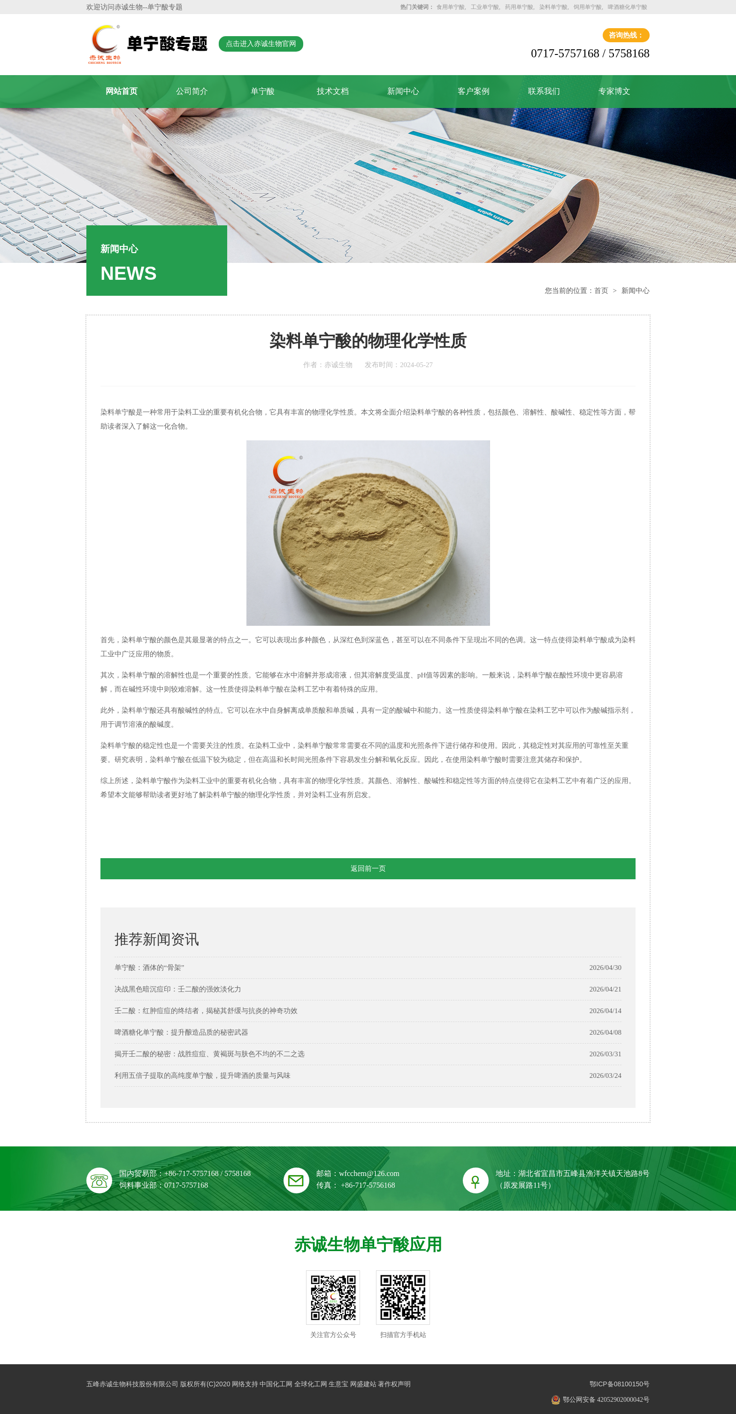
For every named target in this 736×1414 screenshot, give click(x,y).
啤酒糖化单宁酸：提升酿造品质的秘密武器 (181, 1032)
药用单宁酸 (519, 7)
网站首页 (122, 91)
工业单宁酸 (485, 7)
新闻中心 (403, 91)
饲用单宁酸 (588, 7)
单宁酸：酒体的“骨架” (149, 967)
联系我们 (544, 91)
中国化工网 (276, 1384)
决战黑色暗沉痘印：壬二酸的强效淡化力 (178, 989)
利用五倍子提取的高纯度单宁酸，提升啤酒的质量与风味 (203, 1075)
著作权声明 (394, 1384)
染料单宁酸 (553, 7)
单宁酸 (263, 91)
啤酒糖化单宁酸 (627, 7)
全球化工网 (310, 1384)
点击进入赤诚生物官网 (261, 43)
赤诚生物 (129, 7)
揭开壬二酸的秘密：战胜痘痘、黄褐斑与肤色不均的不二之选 (210, 1054)
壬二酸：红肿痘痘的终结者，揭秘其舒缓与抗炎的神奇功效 (206, 1010)
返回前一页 (368, 868)
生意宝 (338, 1384)
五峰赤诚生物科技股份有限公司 (132, 1384)
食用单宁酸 (451, 7)
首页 (601, 290)
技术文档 (333, 91)
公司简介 (192, 91)
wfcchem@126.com (369, 1173)
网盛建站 (363, 1384)
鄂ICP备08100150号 (620, 1384)
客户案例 (474, 91)
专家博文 (614, 91)
